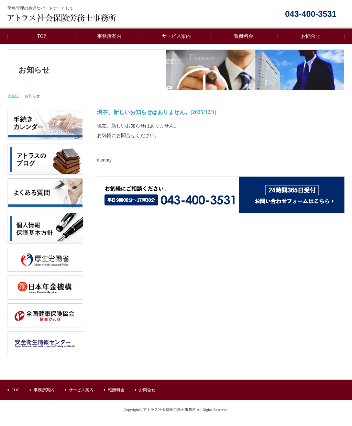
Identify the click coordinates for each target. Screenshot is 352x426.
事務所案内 (109, 36)
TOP (41, 36)
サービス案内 (176, 36)
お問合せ (310, 36)
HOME (13, 95)
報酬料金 (243, 36)
